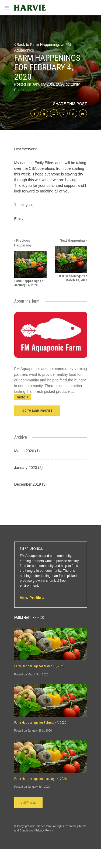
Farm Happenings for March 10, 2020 (39, 666)
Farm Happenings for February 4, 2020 (40, 723)
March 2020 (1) (27, 451)
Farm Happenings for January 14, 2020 (40, 779)
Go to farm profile (37, 410)
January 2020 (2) (28, 467)
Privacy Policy (44, 830)
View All (28, 802)
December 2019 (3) (30, 484)
